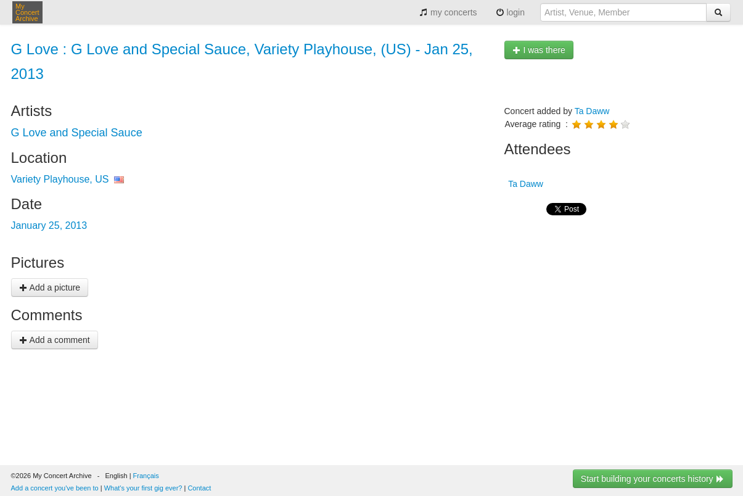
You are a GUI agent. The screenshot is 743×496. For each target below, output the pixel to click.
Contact (199, 488)
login (510, 12)
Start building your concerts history (653, 479)
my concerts (448, 12)
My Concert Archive (27, 12)
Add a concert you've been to (55, 488)
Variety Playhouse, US (60, 179)
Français (146, 475)
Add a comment (54, 340)
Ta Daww (592, 111)
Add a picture (50, 287)
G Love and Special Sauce (76, 132)
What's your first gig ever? (143, 488)
